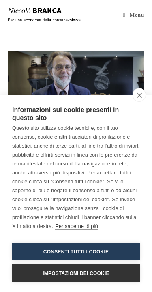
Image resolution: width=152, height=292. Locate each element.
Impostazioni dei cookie (76, 273)
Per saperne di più (76, 226)
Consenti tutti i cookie (76, 252)
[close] (139, 95)
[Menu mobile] (134, 15)
